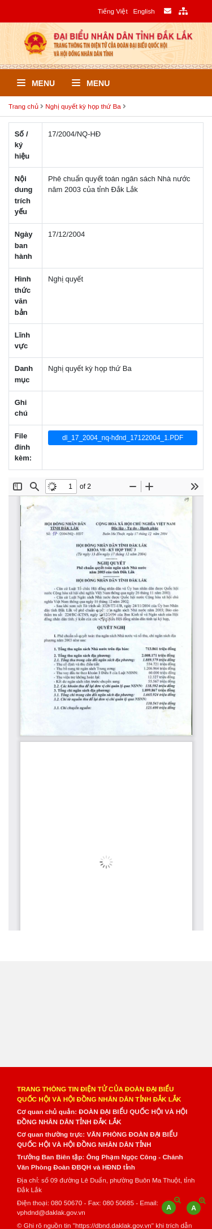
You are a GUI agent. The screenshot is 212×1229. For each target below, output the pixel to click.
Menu (36, 83)
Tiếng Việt (113, 11)
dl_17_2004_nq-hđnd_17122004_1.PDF (122, 438)
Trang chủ (23, 106)
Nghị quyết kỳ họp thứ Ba (83, 106)
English (143, 11)
